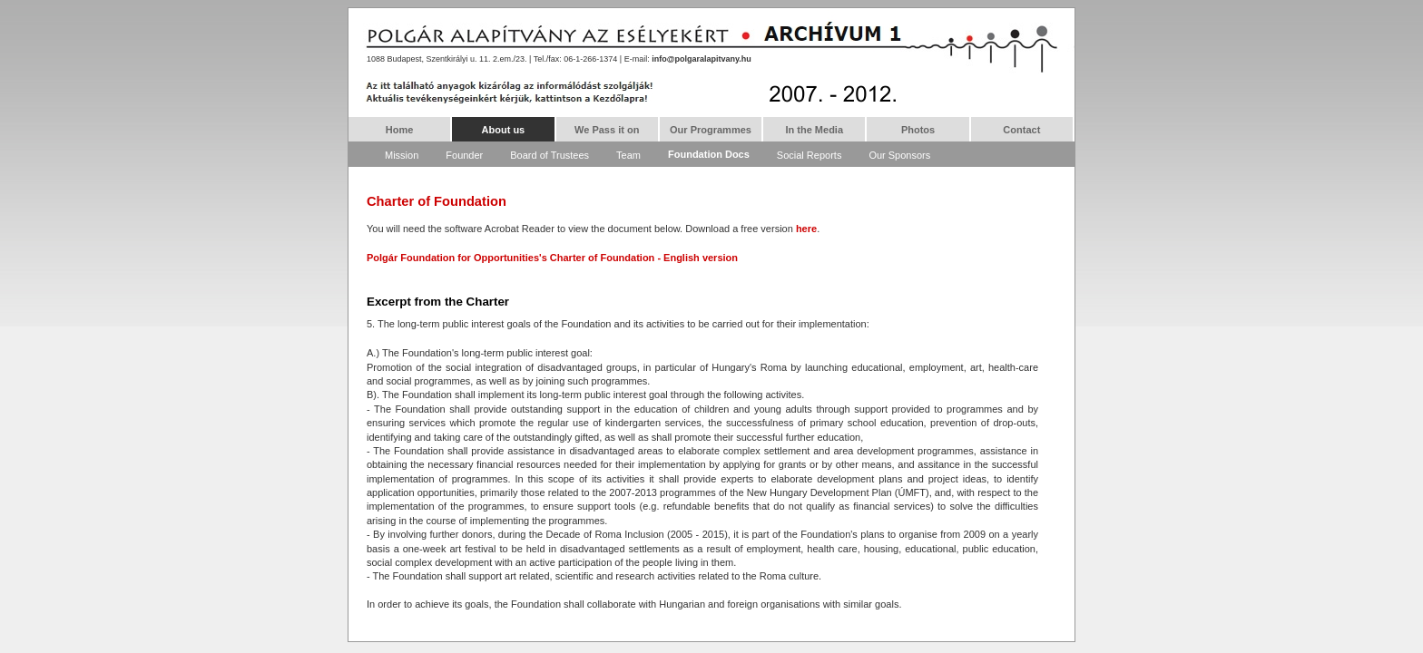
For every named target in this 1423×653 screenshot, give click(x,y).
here (806, 228)
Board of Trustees (549, 155)
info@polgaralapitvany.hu (701, 58)
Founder (464, 155)
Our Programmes (710, 129)
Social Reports (809, 155)
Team (628, 155)
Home (400, 129)
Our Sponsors (899, 155)
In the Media (814, 129)
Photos (918, 129)
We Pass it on (606, 129)
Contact (1021, 129)
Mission (401, 155)
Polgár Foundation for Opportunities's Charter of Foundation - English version (552, 257)
